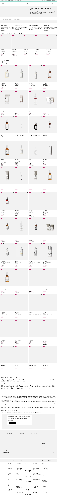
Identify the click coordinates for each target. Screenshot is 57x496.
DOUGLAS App (44, 486)
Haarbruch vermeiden (36, 488)
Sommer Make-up (35, 473)
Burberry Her (26, 488)
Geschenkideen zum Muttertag (37, 467)
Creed (8, 484)
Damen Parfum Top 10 (19, 464)
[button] (28, 450)
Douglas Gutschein (27, 464)
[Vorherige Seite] (25, 375)
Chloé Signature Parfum (28, 480)
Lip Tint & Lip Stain (18, 469)
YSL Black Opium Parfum (28, 493)
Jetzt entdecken (3, 30)
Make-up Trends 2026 (44, 480)
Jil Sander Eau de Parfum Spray (29, 485)
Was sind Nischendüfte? (36, 493)
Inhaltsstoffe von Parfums (19, 488)
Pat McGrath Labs (10, 489)
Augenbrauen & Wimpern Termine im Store (45, 473)
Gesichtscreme (18, 486)
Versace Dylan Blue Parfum (28, 482)
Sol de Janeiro (9, 473)
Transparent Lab (10, 468)
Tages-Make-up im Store (45, 467)
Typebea (9, 464)
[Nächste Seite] (31, 375)
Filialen (55, 0)
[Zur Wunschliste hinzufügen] (10, 35)
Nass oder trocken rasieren (36, 480)
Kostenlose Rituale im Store (45, 469)
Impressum (9, 460)
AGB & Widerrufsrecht (22, 460)
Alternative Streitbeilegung (15, 460)
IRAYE (8, 474)
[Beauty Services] (49, 3)
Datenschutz (5, 460)
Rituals (8, 479)
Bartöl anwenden (18, 491)
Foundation (17, 474)
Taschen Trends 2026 (44, 481)
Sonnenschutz (15, 400)
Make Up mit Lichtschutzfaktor (37, 474)
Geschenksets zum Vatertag (36, 469)
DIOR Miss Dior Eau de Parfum (28, 475)
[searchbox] (7, 3)
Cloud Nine (9, 490)
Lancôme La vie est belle (28, 481)
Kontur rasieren (35, 492)
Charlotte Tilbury (10, 478)
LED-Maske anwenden (36, 478)
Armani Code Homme (27, 477)
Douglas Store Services (45, 464)
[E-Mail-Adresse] (19, 420)
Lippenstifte (17, 473)
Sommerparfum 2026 (44, 492)
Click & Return (43, 485)
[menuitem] (3, 5)
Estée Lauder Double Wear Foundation (28, 484)
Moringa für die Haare (19, 487)
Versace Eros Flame (27, 490)
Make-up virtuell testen (45, 487)
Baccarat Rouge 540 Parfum (28, 471)
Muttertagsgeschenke (36, 464)
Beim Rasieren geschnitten (36, 479)
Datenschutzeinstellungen (29, 460)
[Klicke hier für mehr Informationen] (36, 2)
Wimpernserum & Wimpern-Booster (19, 483)
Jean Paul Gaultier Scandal (28, 476)
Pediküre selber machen (19, 479)
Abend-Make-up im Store (45, 468)
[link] (5, 45)
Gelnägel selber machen (19, 480)
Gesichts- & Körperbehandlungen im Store (46, 471)
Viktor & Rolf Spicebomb (28, 489)
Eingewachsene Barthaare (19, 492)
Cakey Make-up (35, 487)
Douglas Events (44, 490)
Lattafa (8, 469)
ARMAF (8, 467)
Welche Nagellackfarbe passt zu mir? (37, 482)
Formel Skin (9, 480)
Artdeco (9, 483)
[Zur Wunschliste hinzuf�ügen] (13, 320)
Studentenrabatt (44, 476)
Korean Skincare (18, 467)
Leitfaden (38, 385)
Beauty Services (44, 0)
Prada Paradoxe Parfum (28, 470)
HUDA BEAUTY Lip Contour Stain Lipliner (28, 467)
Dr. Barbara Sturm (10, 485)
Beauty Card (52, 0)
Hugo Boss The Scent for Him (28, 494)
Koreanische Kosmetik (19, 468)
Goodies (48, 0)
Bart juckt (34, 491)
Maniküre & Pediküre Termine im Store (45, 475)
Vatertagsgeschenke (36, 468)
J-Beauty (43, 491)
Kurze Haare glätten (35, 486)
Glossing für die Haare (19, 478)
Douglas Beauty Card (44, 482)
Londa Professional (10, 491)
